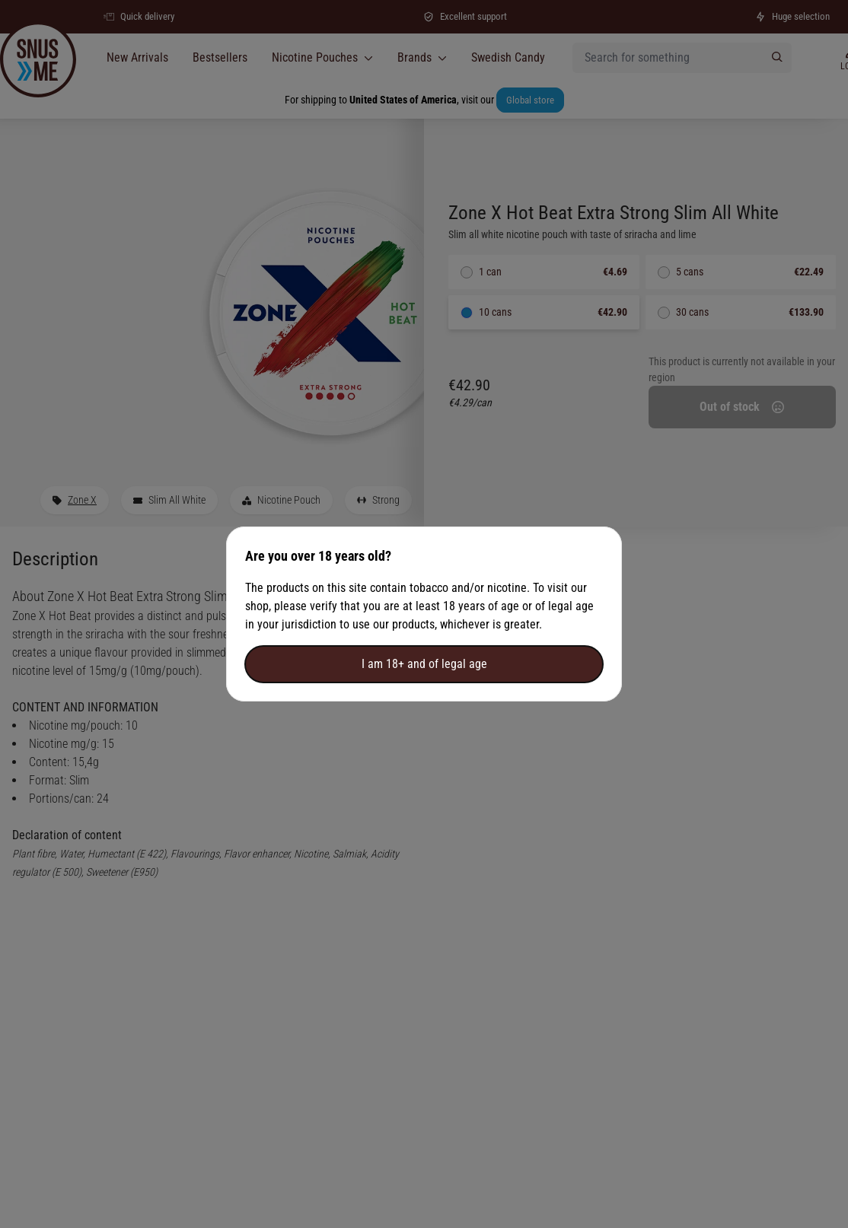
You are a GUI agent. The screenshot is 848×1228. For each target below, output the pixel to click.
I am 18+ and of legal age (424, 664)
